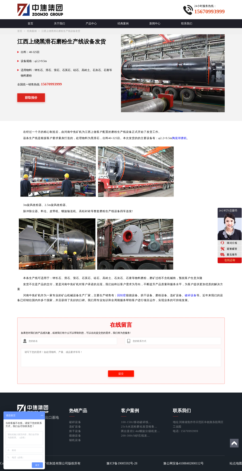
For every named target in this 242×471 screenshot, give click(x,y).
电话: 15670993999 (185, 431)
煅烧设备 (75, 435)
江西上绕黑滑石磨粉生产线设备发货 (60, 31)
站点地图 (236, 463)
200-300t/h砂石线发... (135, 435)
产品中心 (91, 23)
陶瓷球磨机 (179, 138)
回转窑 (121, 295)
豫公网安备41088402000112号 (183, 463)
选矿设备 (75, 426)
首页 (30, 23)
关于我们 (59, 23)
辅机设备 (75, 440)
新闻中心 (154, 23)
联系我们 (186, 23)
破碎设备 (191, 295)
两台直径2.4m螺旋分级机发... (140, 431)
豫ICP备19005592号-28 (121, 463)
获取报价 (31, 97)
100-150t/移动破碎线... (136, 422)
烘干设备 (75, 431)
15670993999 (51, 84)
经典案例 (123, 23)
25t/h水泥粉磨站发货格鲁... (139, 426)
